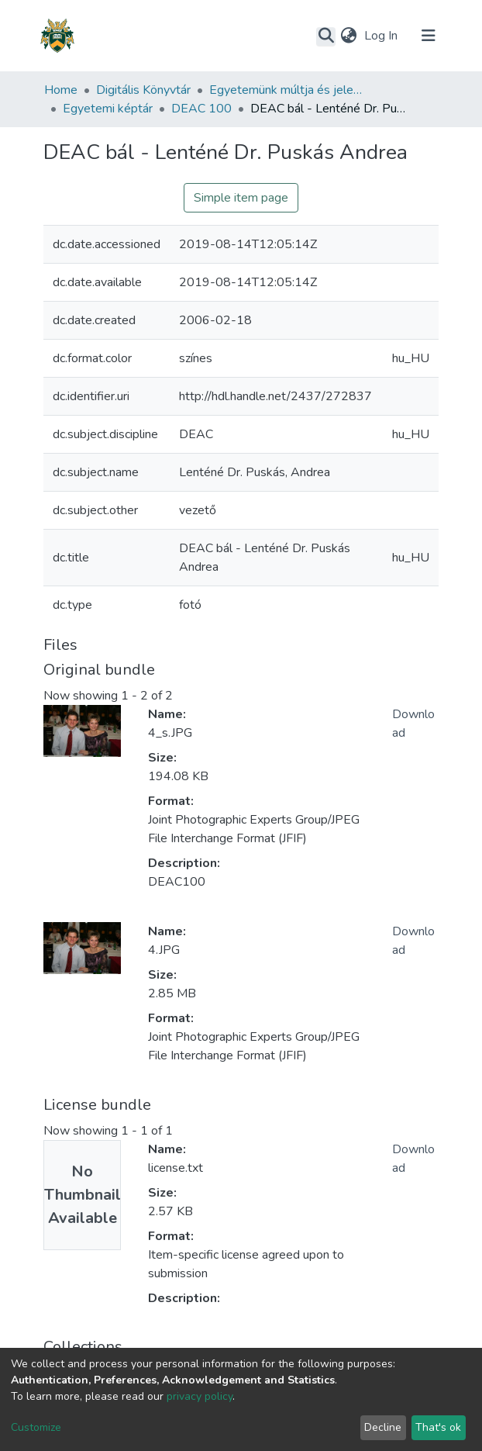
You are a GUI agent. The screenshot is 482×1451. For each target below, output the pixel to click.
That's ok (438, 1427)
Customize (36, 1427)
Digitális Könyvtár (143, 89)
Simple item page (241, 197)
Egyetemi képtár (108, 108)
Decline (382, 1427)
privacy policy (199, 1396)
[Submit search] (326, 36)
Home (60, 89)
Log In (382, 35)
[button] (348, 35)
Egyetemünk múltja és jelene (286, 89)
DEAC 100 (201, 108)
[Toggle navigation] (428, 35)
